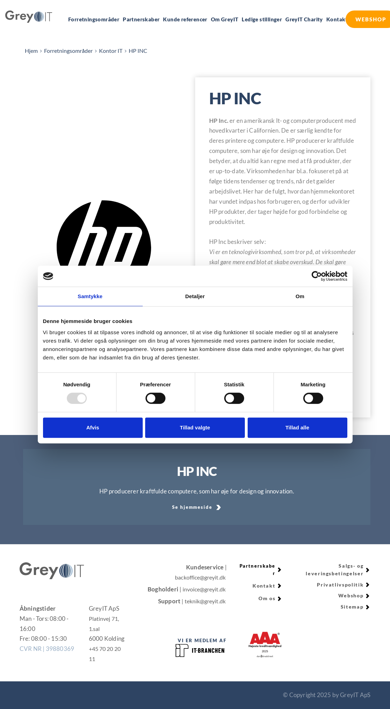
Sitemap (352, 605)
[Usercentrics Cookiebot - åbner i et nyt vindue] (316, 276)
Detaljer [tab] (195, 296)
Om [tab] (300, 296)
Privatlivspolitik (340, 584)
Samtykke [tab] (90, 296)
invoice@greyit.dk (202, 589)
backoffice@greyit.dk (198, 577)
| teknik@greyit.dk (202, 601)
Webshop (350, 594)
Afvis (92, 427)
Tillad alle (297, 427)
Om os (267, 598)
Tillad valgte (195, 427)
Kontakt (264, 586)
